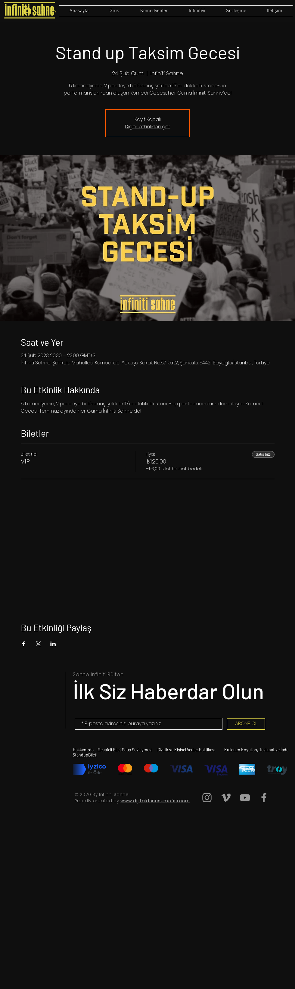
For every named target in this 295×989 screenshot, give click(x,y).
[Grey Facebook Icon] (264, 797)
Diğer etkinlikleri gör (147, 126)
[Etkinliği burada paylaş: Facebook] (23, 643)
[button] (236, 11)
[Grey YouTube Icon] (245, 797)
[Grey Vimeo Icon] (226, 797)
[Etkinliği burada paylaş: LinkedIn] (53, 643)
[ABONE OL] (246, 724)
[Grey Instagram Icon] (207, 797)
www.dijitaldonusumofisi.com (155, 801)
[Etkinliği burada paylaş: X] (38, 643)
